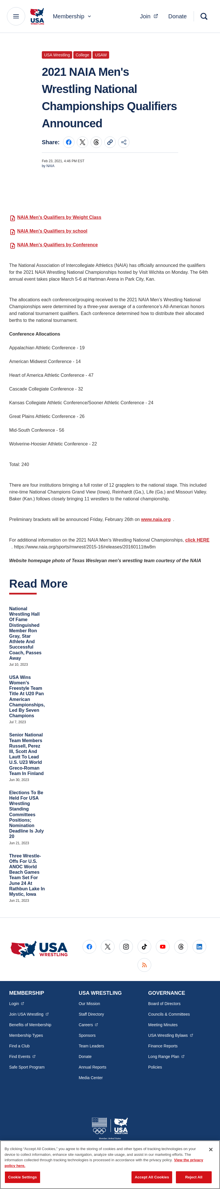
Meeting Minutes (163, 1024)
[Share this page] (123, 142)
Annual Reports (93, 1067)
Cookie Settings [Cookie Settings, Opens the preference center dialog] (22, 1177)
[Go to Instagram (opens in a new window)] (126, 947)
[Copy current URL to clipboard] (110, 142)
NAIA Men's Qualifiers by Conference (57, 244)
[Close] (211, 1149)
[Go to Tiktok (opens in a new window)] (144, 947)
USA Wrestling (170, 1035)
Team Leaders (91, 1046)
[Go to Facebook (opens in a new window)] (89, 947)
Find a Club (19, 1046)
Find (22, 1056)
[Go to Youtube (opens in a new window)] (163, 947)
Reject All (193, 1177)
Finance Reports (163, 1046)
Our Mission (89, 1003)
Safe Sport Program (27, 1067)
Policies (155, 1067)
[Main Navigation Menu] (16, 16)
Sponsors (87, 1035)
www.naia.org (155, 519)
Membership (72, 16)
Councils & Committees (169, 1014)
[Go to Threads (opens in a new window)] (181, 947)
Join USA (29, 1013)
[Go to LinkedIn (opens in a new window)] (199, 947)
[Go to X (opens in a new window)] (108, 947)
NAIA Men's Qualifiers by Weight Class (59, 217)
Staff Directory (91, 1014)
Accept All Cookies (152, 1177)
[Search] (204, 16)
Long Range (166, 1056)
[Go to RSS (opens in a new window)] (144, 965)
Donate (177, 16)
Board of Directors (164, 1003)
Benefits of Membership (30, 1024)
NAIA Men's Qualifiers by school (52, 231)
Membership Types (26, 1035)
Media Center (91, 1077)
